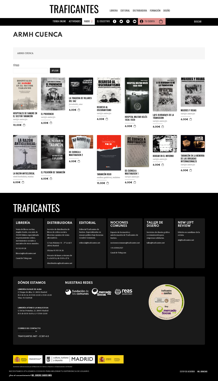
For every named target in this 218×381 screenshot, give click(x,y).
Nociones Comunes (119, 224)
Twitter (121, 21)
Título (16, 65)
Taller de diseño (155, 224)
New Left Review (186, 224)
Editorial (125, 10)
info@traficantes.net (27, 331)
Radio (87, 21)
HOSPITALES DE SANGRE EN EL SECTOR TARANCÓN (25, 115)
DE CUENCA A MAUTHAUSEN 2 (76, 153)
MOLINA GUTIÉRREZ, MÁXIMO (108, 177)
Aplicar (55, 70)
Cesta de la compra (161, 21)
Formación (155, 10)
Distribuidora (140, 10)
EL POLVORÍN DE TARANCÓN (53, 172)
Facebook (114, 21)
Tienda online (59, 21)
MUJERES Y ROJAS (188, 110)
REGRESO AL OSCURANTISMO (104, 109)
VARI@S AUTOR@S (20, 119)
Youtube (134, 21)
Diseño (166, 10)
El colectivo (103, 21)
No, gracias (202, 371)
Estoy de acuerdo (187, 371)
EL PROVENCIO (47, 114)
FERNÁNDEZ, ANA (75, 104)
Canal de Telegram (24, 258)
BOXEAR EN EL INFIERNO (163, 156)
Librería (23, 223)
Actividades (75, 21)
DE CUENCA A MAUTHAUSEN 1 (131, 172)
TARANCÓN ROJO (104, 174)
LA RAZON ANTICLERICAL (24, 173)
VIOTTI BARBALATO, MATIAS (23, 176)
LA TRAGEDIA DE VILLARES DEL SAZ (80, 100)
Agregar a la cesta (24, 125)
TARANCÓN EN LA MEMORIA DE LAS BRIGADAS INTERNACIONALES (192, 158)
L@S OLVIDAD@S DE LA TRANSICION (163, 116)
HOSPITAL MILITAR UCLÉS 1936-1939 (136, 118)
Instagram (128, 21)
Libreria (114, 10)
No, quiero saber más (42, 375)
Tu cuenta (150, 21)
